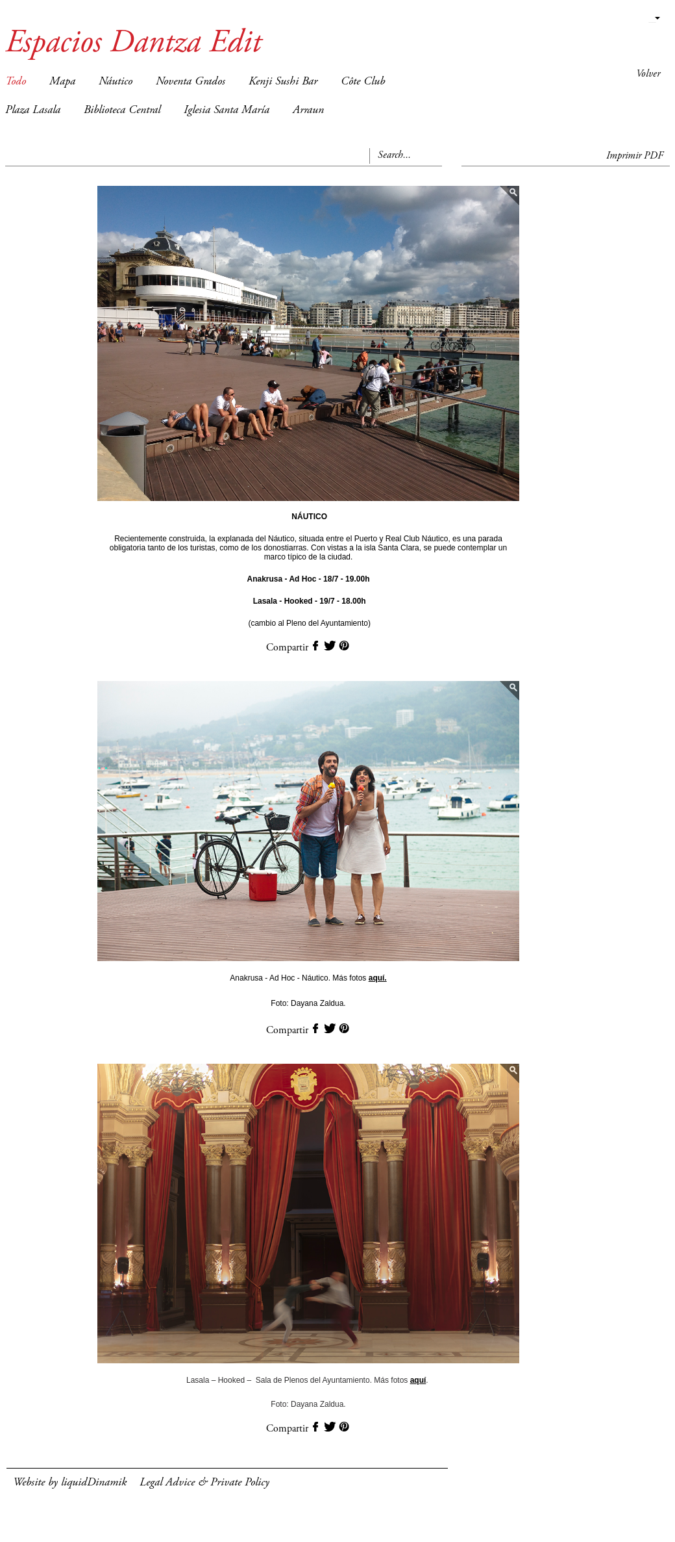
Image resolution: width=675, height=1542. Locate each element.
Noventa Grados (190, 82)
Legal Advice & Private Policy (204, 1483)
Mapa (62, 82)
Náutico (115, 82)
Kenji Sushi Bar (283, 82)
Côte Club (363, 82)
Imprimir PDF (634, 156)
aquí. (378, 978)
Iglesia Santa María (226, 110)
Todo (15, 82)
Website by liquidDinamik (70, 1483)
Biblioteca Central (122, 110)
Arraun (308, 110)
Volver (648, 74)
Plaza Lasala (32, 110)
